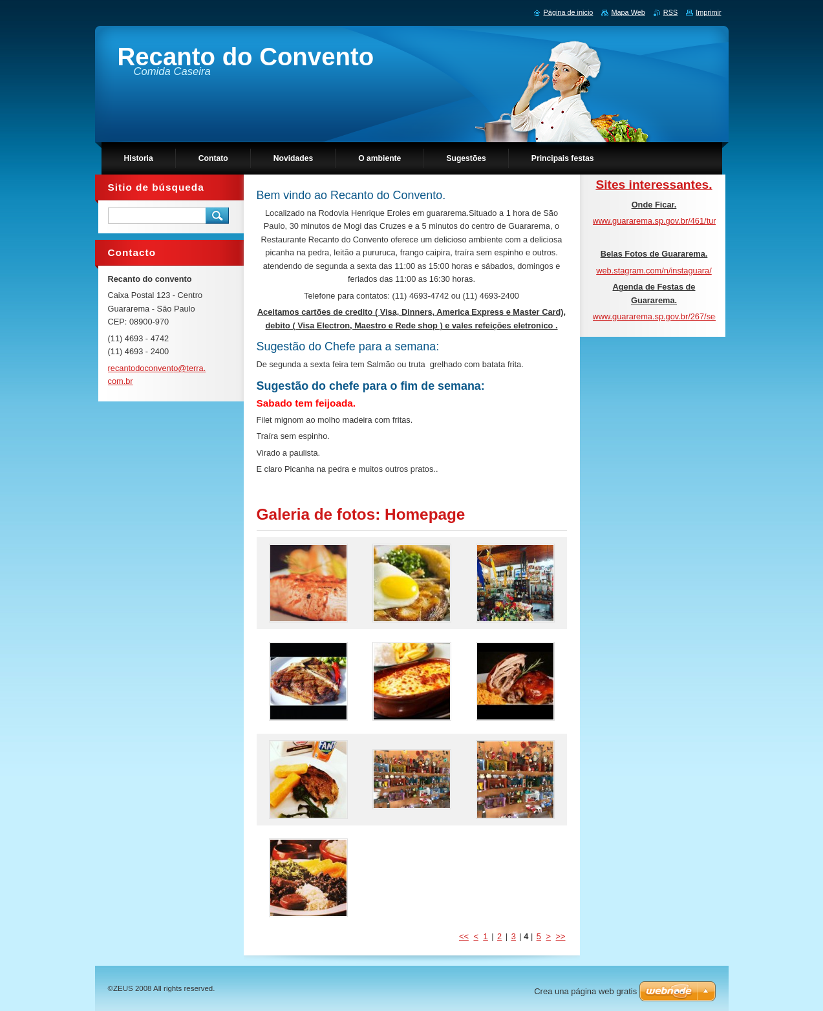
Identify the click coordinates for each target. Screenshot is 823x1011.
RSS (670, 12)
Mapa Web (628, 12)
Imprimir (708, 12)
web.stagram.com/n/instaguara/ (654, 270)
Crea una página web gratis (585, 991)
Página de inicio (568, 12)
